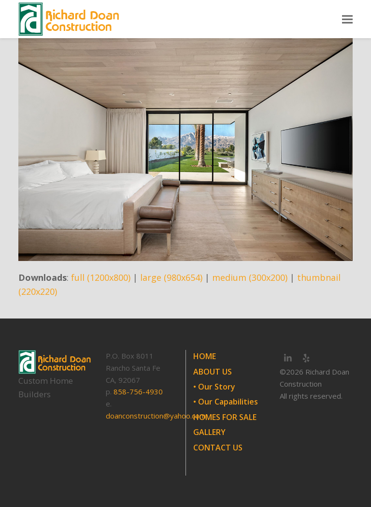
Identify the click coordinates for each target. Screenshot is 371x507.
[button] (347, 19)
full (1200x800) (100, 277)
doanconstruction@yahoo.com (156, 415)
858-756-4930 (138, 391)
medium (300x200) (249, 277)
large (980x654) (171, 277)
